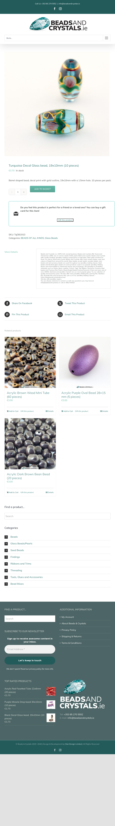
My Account (68, 617)
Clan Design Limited (73, 744)
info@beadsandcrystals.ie (69, 4)
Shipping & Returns (71, 636)
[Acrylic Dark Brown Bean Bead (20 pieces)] (30, 443)
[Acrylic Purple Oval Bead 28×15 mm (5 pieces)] (84, 362)
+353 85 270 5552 (48, 4)
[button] (57, 537)
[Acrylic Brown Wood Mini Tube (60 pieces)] (30, 362)
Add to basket (42, 189)
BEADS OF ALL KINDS (32, 238)
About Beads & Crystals (74, 623)
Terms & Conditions (71, 643)
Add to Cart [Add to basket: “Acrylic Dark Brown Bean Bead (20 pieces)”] (13, 492)
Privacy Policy (69, 630)
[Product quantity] (18, 192)
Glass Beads (51, 238)
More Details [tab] (11, 251)
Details (51, 411)
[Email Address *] (29, 649)
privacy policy (35, 669)
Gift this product (65, 220)
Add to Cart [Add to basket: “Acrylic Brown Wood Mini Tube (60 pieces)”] (13, 411)
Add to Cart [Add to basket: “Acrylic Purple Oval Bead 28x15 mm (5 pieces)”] (68, 411)
